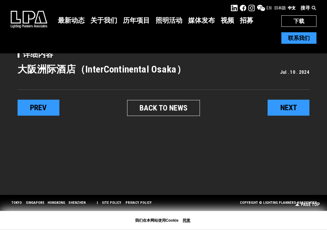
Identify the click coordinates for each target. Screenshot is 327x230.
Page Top (307, 204)
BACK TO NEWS (163, 107)
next (288, 107)
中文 (291, 8)
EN (269, 8)
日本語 (279, 8)
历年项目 (136, 20)
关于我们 (103, 20)
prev (38, 107)
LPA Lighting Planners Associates (29, 19)
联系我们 (299, 38)
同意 (186, 220)
